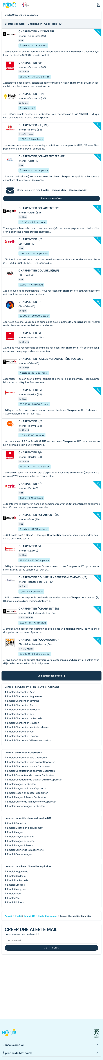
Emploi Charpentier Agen (21, 692)
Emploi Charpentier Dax (20, 714)
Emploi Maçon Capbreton (21, 784)
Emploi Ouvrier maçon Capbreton (26, 806)
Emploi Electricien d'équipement (25, 827)
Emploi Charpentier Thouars (22, 736)
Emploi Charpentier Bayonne (23, 700)
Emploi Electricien (17, 823)
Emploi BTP (29, 916)
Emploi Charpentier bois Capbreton (27, 757)
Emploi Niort (14, 893)
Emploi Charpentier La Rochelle (24, 718)
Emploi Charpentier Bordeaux (23, 709)
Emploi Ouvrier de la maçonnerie (25, 849)
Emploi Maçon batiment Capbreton (26, 788)
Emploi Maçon (15, 832)
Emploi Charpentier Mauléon (23, 722)
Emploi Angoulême (17, 871)
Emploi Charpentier (47, 916)
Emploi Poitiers (15, 902)
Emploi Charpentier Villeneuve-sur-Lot (29, 740)
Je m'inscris (51, 947)
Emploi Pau (13, 898)
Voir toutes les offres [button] (52, 675)
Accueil (8, 916)
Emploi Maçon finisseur (20, 845)
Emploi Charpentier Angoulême (24, 696)
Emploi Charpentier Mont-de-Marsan (28, 727)
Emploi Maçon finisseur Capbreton (26, 797)
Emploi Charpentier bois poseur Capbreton (31, 762)
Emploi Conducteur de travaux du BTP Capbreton (34, 779)
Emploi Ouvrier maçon (19, 854)
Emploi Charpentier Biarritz (22, 705)
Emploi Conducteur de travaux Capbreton (30, 775)
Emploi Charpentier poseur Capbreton (28, 766)
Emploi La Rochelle (17, 880)
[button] (98, 4)
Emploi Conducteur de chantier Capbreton (31, 770)
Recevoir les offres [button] (51, 198)
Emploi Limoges (16, 884)
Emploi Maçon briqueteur (21, 841)
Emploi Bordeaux (16, 876)
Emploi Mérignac (16, 889)
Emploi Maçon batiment (20, 836)
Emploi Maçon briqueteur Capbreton (27, 792)
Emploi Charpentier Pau (20, 731)
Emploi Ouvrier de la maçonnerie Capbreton (31, 801)
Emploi (18, 916)
